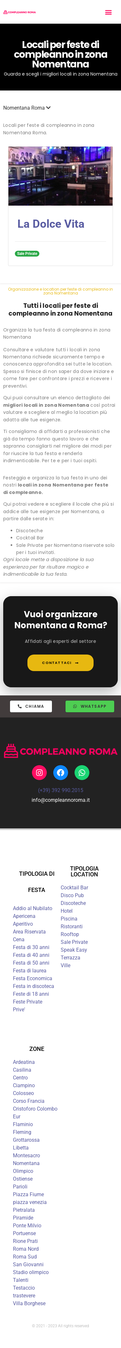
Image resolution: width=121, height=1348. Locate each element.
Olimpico (23, 1171)
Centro (20, 1078)
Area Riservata (29, 932)
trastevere (24, 1296)
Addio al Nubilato (32, 908)
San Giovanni (28, 1264)
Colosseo (23, 1093)
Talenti (20, 1280)
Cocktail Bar (74, 888)
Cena (19, 939)
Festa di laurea (29, 971)
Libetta (21, 1148)
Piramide (23, 1218)
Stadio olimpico (31, 1272)
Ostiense (23, 1179)
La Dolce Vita (51, 224)
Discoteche (73, 903)
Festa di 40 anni (31, 955)
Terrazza (70, 958)
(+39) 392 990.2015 (60, 790)
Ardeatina (24, 1062)
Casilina (22, 1070)
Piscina (69, 919)
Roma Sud (25, 1257)
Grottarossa (26, 1140)
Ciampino (24, 1085)
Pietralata (24, 1210)
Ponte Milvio (27, 1225)
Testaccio (24, 1288)
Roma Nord (26, 1249)
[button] (108, 11)
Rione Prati (25, 1241)
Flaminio (23, 1124)
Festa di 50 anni (31, 963)
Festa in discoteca (33, 986)
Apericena (24, 916)
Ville (65, 965)
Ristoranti (72, 926)
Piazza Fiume (28, 1194)
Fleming (22, 1132)
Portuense (24, 1233)
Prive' (19, 1009)
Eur (16, 1116)
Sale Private (74, 942)
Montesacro (26, 1155)
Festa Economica (32, 978)
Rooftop (70, 934)
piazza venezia (30, 1202)
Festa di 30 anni (31, 947)
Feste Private (27, 1002)
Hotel (67, 911)
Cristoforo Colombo (35, 1109)
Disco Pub (72, 895)
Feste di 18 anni (31, 994)
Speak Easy (74, 950)
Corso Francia (29, 1101)
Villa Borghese (29, 1303)
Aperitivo (23, 924)
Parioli (20, 1187)
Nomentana (26, 1163)
